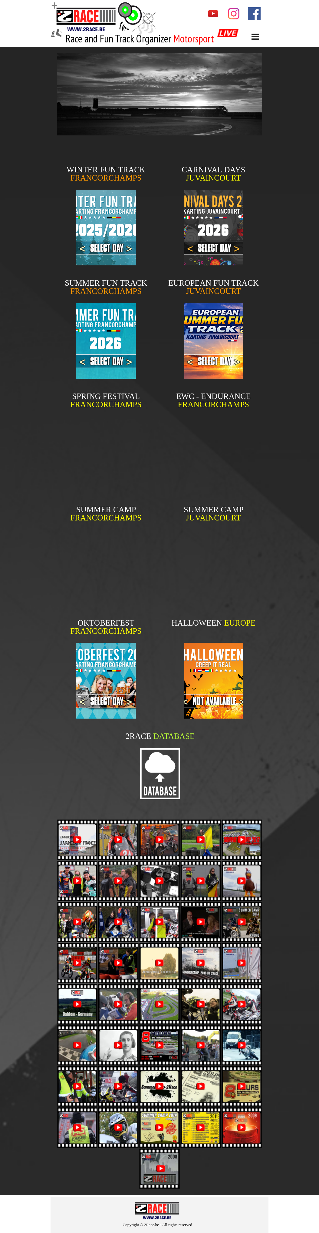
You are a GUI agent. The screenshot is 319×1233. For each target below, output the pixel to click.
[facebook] (254, 14)
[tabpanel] (141, 39)
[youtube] (213, 14)
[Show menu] (255, 36)
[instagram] (234, 14)
